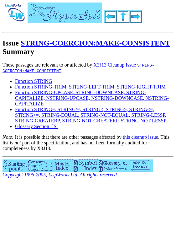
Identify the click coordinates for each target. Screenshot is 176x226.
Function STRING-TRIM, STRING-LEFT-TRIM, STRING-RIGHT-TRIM (90, 86)
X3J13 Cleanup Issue (114, 64)
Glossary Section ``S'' (36, 126)
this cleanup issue (140, 137)
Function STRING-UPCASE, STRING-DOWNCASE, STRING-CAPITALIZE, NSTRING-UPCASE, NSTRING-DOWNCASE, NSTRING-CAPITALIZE (92, 98)
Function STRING (33, 81)
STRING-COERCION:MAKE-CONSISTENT (95, 43)
